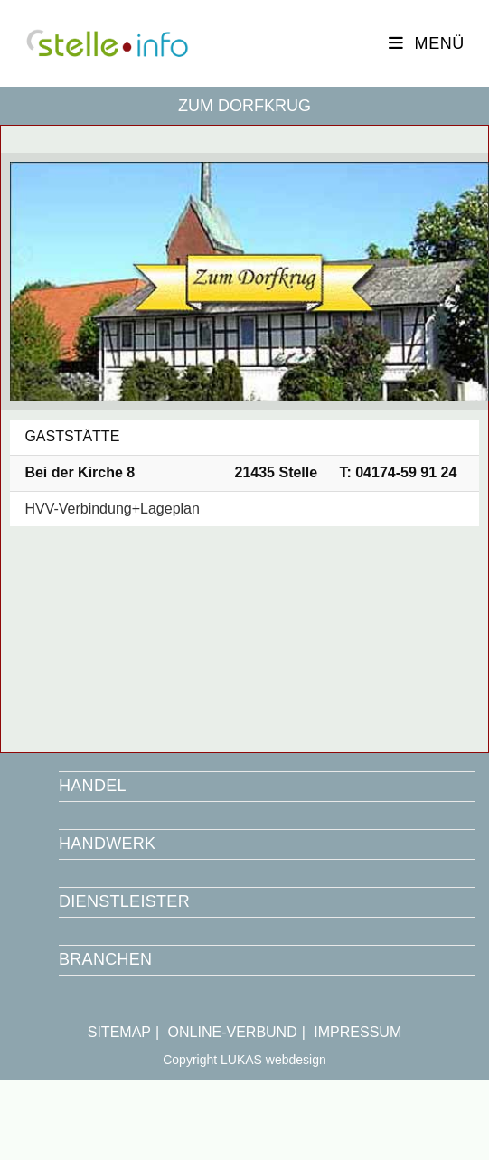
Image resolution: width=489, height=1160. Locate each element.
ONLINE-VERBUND (232, 1032)
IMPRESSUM (357, 1032)
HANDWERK (107, 844)
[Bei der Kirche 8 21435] (244, 634)
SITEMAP (119, 1032)
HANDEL (93, 786)
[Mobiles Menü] (427, 43)
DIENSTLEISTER (124, 901)
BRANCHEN (105, 959)
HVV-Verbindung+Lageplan (112, 508)
